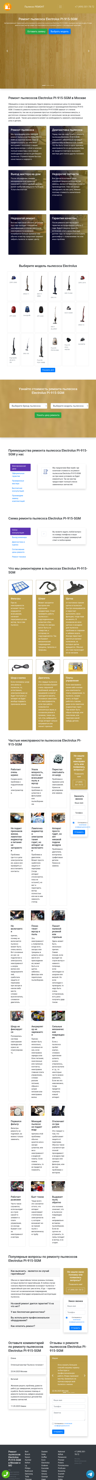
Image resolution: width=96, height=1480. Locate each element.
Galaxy (44, 1471)
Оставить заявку (36, 31)
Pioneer (61, 1460)
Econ (43, 1460)
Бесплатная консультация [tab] (18, 489)
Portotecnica (63, 1465)
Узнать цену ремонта (48, 415)
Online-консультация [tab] (18, 531)
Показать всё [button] (48, 370)
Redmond (29, 1471)
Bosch (27, 1454)
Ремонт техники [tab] (19, 557)
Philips (27, 1468)
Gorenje (44, 1476)
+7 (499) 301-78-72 (84, 6)
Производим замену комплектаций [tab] (18, 498)
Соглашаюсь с (82, 825)
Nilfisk (60, 1454)
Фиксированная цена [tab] (19, 467)
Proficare (61, 1468)
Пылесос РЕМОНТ (34, 6)
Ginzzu (44, 1474)
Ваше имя (79, 803)
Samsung (29, 1474)
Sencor (61, 1476)
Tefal (27, 1476)
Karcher (28, 1460)
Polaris (61, 1463)
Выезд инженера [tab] (19, 537)
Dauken (44, 1452)
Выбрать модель (60, 31)
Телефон (79, 813)
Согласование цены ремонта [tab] (18, 550)
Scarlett (61, 1474)
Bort (26, 1452)
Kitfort (27, 1463)
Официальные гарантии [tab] (18, 474)
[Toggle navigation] (60, 6)
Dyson (27, 1457)
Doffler (44, 1457)
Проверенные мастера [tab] (18, 482)
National (61, 1452)
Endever (44, 1465)
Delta (43, 1454)
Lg (26, 1465)
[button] (52, 1375)
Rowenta (61, 1471)
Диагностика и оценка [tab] (18, 543)
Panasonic (62, 1457)
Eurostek (45, 1468)
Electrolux (45, 1463)
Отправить (79, 832)
